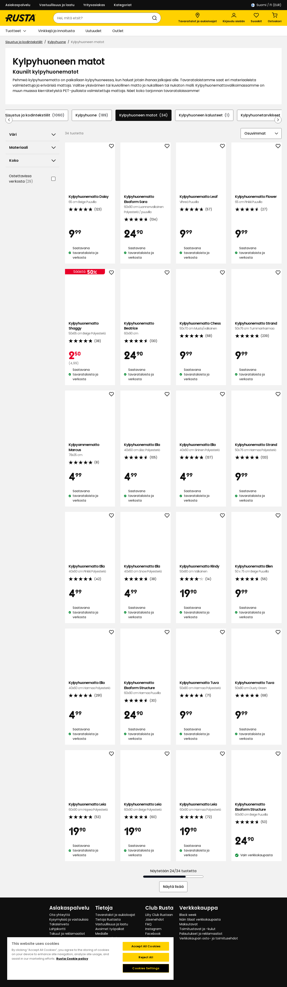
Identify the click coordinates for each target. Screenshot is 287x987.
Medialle (101, 933)
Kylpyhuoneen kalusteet (204, 115)
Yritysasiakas (94, 5)
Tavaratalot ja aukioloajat (115, 915)
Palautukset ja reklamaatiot (200, 933)
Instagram (153, 929)
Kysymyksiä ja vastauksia (68, 919)
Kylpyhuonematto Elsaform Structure (145, 687)
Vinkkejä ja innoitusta (56, 30)
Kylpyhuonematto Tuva (201, 685)
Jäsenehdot (154, 919)
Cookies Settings (145, 968)
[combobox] (102, 17)
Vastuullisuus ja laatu (56, 5)
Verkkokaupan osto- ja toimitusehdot (208, 938)
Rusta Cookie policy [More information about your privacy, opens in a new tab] (72, 958)
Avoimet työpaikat (109, 929)
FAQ (148, 924)
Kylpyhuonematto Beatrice (145, 328)
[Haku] (155, 17)
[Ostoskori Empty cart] (274, 18)
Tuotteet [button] (15, 31)
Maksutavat (188, 924)
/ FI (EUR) (266, 5)
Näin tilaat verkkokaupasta (200, 919)
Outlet (118, 30)
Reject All (146, 957)
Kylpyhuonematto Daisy (90, 199)
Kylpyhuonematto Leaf (201, 199)
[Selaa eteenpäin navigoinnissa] (278, 119)
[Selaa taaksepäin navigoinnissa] (9, 119)
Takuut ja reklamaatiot (67, 933)
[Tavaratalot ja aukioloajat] (197, 18)
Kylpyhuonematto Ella (145, 447)
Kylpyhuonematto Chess (201, 326)
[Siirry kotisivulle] (20, 18)
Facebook (153, 933)
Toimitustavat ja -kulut (197, 929)
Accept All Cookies (145, 946)
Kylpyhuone (57, 42)
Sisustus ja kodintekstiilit (24, 42)
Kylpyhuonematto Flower (256, 199)
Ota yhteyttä (59, 915)
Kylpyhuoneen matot (143, 115)
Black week (187, 915)
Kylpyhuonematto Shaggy (90, 328)
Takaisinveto (59, 924)
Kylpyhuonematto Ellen (256, 569)
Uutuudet (93, 30)
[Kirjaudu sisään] (233, 18)
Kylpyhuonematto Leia (90, 807)
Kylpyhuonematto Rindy (201, 569)
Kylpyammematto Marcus (90, 449)
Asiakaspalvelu (17, 5)
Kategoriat (123, 5)
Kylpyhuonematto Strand (256, 326)
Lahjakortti (57, 929)
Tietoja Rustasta (108, 919)
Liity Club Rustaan (159, 915)
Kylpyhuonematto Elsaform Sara (145, 204)
